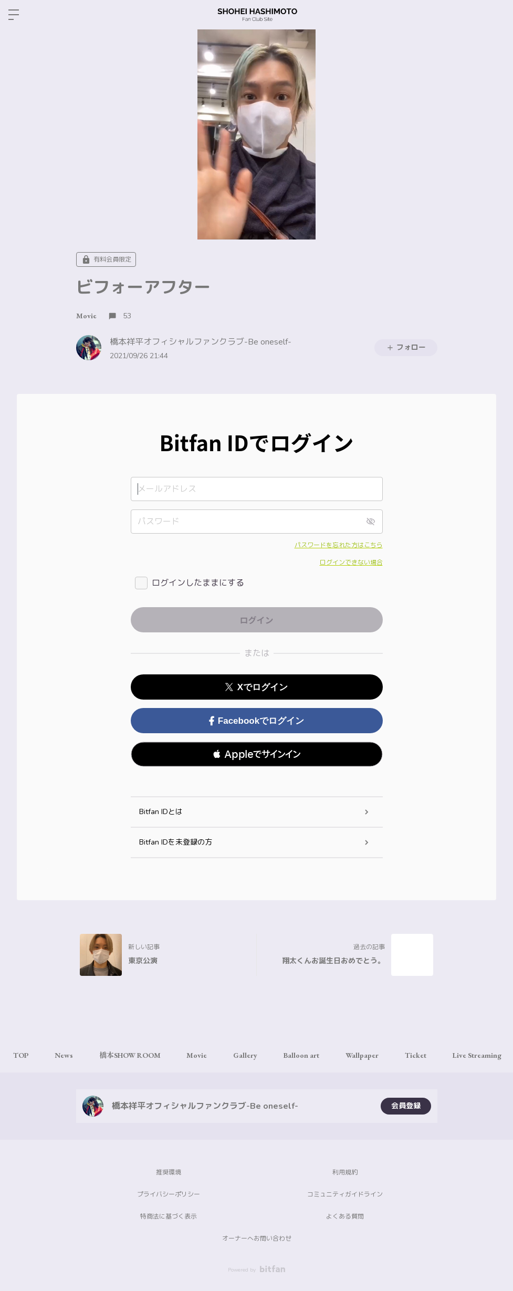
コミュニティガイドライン (345, 1194)
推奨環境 (168, 1172)
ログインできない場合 (351, 562)
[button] (257, 754)
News (64, 1055)
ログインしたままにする (198, 583)
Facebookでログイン (256, 721)
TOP (20, 1055)
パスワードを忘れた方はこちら (339, 545)
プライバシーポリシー (168, 1194)
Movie (86, 315)
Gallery (246, 1055)
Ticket (416, 1055)
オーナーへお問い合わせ (256, 1238)
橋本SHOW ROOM (130, 1055)
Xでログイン (256, 687)
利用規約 (345, 1172)
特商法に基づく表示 (168, 1216)
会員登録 (406, 1106)
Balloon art (302, 1055)
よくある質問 (345, 1216)
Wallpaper (362, 1055)
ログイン (496, 14)
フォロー (406, 347)
